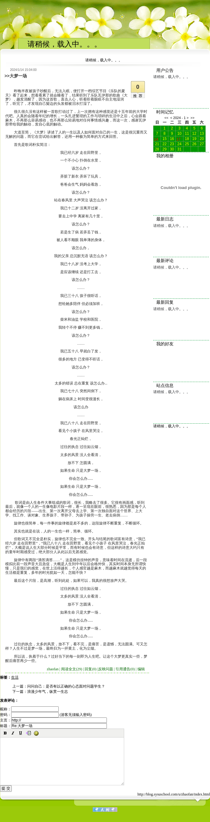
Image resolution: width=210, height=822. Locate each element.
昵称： (29, 709)
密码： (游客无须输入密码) (46, 715)
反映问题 (105, 669)
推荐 (138, 96)
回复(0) (90, 669)
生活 (15, 677)
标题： (53, 726)
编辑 (141, 669)
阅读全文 (71, 669)
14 (156, 138)
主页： (53, 720)
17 (178, 138)
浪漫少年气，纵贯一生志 (47, 691)
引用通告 (125, 669)
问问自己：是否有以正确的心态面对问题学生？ (66, 686)
